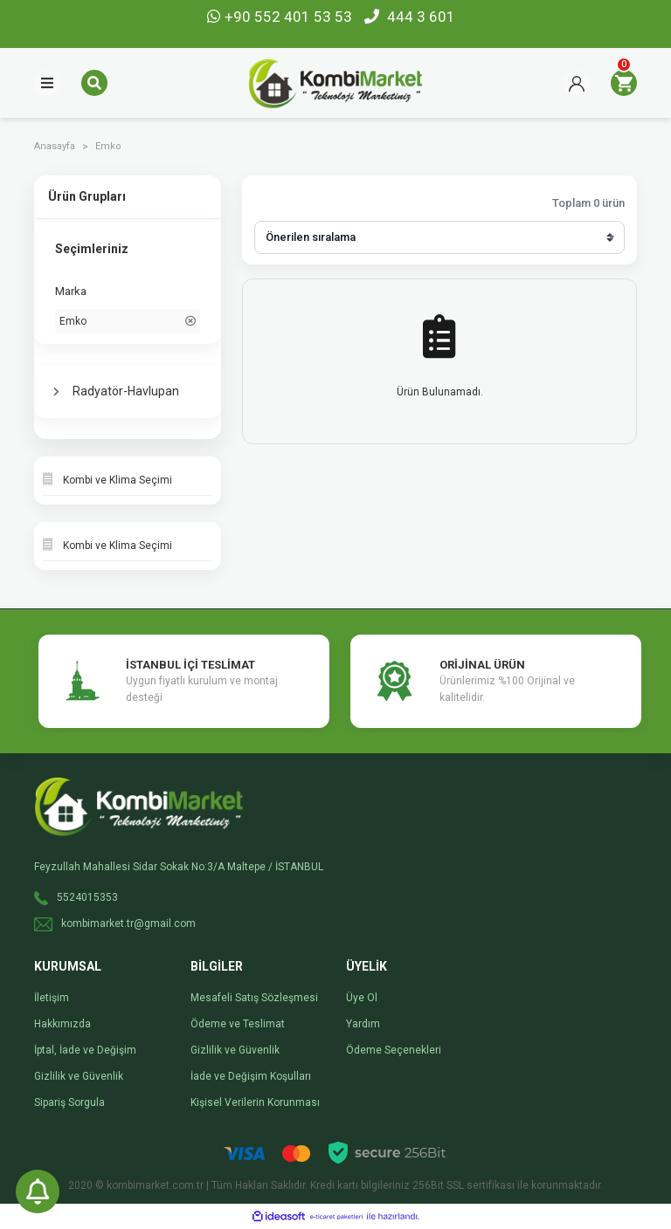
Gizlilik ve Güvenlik (78, 1076)
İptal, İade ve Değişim (85, 1050)
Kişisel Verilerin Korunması (255, 1102)
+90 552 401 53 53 (281, 16)
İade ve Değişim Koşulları (250, 1076)
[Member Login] (577, 83)
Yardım (363, 1024)
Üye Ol (361, 998)
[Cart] (624, 83)
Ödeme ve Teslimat (237, 1024)
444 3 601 (409, 16)
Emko (108, 146)
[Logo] (335, 82)
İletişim (51, 998)
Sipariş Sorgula (69, 1102)
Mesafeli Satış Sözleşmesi (254, 998)
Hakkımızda (62, 1024)
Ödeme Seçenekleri (393, 1050)
